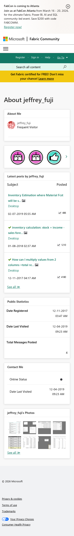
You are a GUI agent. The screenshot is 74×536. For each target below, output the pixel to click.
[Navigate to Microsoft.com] (13, 39)
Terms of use (9, 505)
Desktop (13, 206)
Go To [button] (60, 57)
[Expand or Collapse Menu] (5, 49)
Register (20, 57)
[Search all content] (41, 67)
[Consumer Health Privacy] (37, 524)
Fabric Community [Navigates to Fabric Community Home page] (44, 38)
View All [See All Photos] (13, 452)
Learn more (46, 78)
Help (47, 57)
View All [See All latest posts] (13, 287)
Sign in (35, 57)
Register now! (13, 27)
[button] (14, 427)
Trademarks (9, 511)
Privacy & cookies (12, 498)
